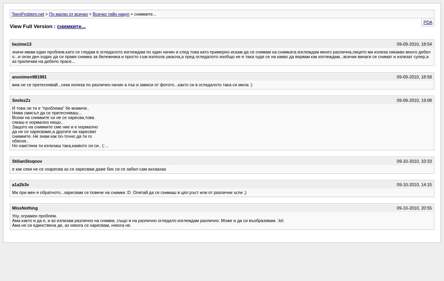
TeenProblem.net (28, 14)
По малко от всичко (68, 14)
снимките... (71, 26)
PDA (427, 22)
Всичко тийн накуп (111, 14)
